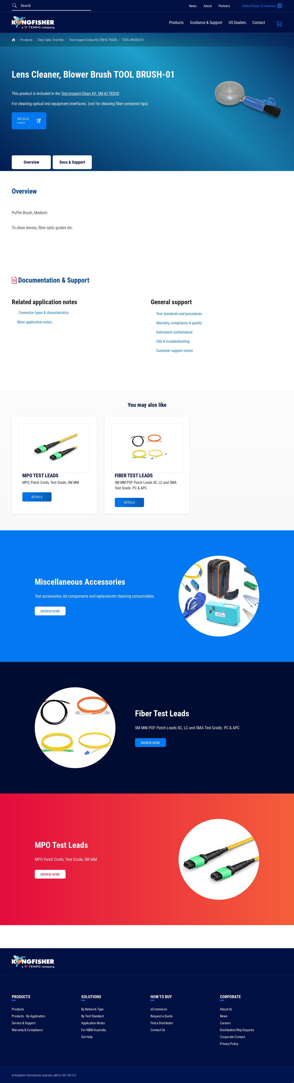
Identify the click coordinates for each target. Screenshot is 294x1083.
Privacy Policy (229, 1044)
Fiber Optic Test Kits (50, 40)
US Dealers (237, 22)
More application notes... (35, 322)
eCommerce (158, 1009)
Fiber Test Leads (162, 713)
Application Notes (93, 1023)
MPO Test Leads (61, 845)
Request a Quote (161, 1016)
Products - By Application (28, 1016)
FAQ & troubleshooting (173, 341)
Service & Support (23, 1023)
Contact (258, 22)
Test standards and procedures (179, 314)
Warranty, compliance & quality (179, 323)
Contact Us (157, 1030)
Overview (31, 162)
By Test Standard (92, 1016)
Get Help (86, 1037)
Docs (72, 162)
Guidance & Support (206, 22)
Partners (224, 6)
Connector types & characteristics (44, 312)
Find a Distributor (161, 1023)
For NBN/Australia (93, 1030)
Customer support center (174, 350)
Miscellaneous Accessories (80, 582)
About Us (226, 1009)
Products (176, 22)
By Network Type (92, 1009)
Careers (225, 1023)
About (208, 6)
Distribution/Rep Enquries (237, 1030)
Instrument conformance (174, 332)
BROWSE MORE (50, 611)
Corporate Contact (232, 1037)
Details (37, 497)
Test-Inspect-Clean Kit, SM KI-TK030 (93, 40)
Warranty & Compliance (27, 1030)
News (193, 6)
